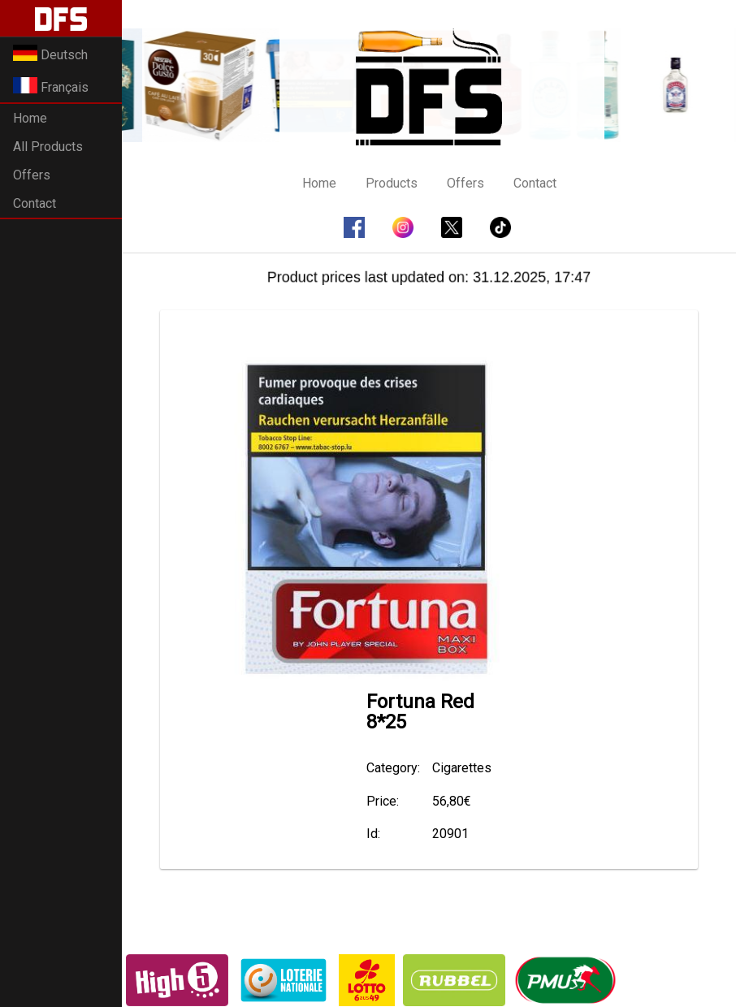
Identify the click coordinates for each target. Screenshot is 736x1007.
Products (392, 183)
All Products (48, 146)
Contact (34, 203)
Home (30, 118)
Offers (31, 175)
